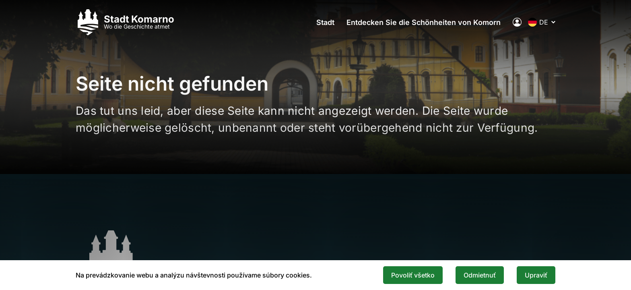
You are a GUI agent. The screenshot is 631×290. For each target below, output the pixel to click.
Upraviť (536, 275)
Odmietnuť (480, 275)
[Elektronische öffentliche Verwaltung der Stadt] (517, 22)
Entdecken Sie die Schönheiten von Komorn (423, 22)
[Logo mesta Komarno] (125, 22)
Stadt (325, 22)
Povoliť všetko (413, 275)
